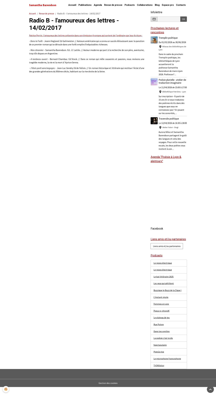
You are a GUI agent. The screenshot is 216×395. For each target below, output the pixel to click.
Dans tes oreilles (162, 339)
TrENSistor (159, 373)
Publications (85, 5)
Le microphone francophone (167, 366)
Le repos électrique (163, 270)
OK (183, 19)
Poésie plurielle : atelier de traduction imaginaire (172, 81)
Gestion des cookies (108, 391)
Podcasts (130, 5)
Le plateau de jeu (162, 325)
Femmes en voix (161, 311)
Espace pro (168, 5)
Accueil (72, 5)
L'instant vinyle (161, 304)
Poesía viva (159, 359)
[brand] (42, 5)
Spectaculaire (160, 352)
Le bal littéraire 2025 (164, 284)
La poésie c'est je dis (163, 346)
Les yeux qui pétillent (164, 290)
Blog (157, 5)
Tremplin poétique (168, 38)
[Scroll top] (210, 389)
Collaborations (145, 5)
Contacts (181, 5)
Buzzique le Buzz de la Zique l (167, 297)
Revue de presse (113, 5)
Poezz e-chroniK (162, 318)
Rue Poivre (159, 332)
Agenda (98, 5)
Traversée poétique (169, 122)
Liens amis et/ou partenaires (167, 253)
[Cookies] (6, 389)
